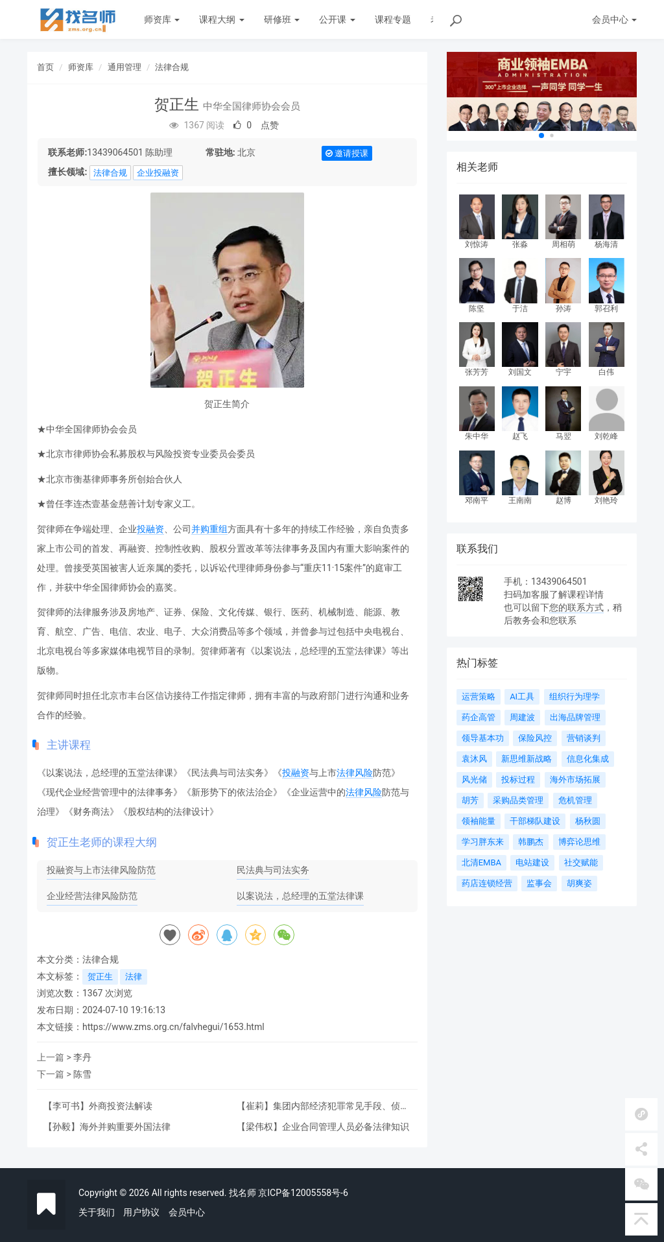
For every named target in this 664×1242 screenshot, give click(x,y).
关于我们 (96, 1212)
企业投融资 (158, 173)
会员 (614, 19)
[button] (541, 135)
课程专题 (393, 19)
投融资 (150, 529)
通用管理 (124, 67)
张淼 (520, 244)
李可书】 (71, 1106)
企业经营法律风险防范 (92, 896)
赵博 (563, 500)
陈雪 (82, 1074)
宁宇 (563, 372)
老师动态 (449, 19)
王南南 (520, 500)
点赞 (256, 125)
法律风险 (355, 772)
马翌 (563, 436)
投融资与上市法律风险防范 (101, 870)
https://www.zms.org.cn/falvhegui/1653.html (173, 1027)
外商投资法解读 (120, 1106)
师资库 (162, 19)
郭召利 (606, 308)
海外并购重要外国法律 (125, 1126)
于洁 (520, 308)
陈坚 (476, 308)
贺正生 (100, 976)
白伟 (606, 372)
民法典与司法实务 (273, 870)
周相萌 (563, 244)
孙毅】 (66, 1126)
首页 (45, 67)
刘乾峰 (606, 436)
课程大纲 (221, 19)
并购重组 (209, 529)
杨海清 (606, 244)
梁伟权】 (264, 1126)
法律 (133, 976)
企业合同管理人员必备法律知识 (345, 1126)
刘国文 (520, 372)
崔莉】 (259, 1106)
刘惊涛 (476, 244)
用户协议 (141, 1212)
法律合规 (172, 67)
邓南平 (476, 500)
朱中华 (476, 436)
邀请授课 (347, 153)
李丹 (82, 1057)
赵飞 (520, 436)
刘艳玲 (606, 500)
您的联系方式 (576, 607)
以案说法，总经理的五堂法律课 (300, 896)
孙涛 (563, 308)
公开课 (337, 19)
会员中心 (187, 1212)
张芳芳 (476, 372)
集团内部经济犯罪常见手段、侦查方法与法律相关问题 (323, 1111)
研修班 (282, 19)
